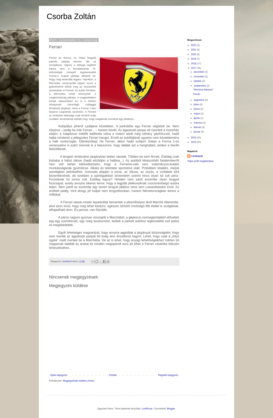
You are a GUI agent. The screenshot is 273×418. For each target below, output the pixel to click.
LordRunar (147, 408)
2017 (194, 68)
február (198, 127)
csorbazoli (197, 156)
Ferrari (196, 94)
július (197, 104)
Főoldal (113, 375)
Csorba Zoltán (71, 16)
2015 (194, 142)
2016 (194, 137)
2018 (194, 63)
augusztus (199, 100)
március (198, 122)
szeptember (200, 85)
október (198, 81)
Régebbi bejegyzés (168, 375)
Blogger (171, 408)
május (197, 113)
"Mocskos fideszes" (203, 89)
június (197, 109)
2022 (194, 45)
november (199, 76)
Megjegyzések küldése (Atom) (78, 380)
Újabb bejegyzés (58, 375)
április (197, 118)
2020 (194, 54)
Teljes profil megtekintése (200, 161)
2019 (194, 58)
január (197, 131)
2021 (194, 49)
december (199, 72)
